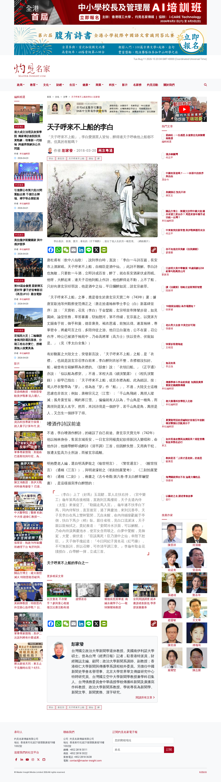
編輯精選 (191, 144)
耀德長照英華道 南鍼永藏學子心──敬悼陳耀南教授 (116, 598)
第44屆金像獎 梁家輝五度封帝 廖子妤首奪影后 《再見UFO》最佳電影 (28, 290)
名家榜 (137, 85)
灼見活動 (152, 85)
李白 (51, 158)
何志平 (189, 157)
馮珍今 (189, 182)
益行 (188, 502)
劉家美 (189, 277)
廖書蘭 (189, 255)
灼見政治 (19, 235)
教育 (33, 85)
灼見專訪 (19, 127)
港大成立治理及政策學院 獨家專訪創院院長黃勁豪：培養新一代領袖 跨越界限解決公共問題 (28, 140)
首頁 (49, 97)
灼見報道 (19, 185)
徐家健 (189, 312)
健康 (85, 85)
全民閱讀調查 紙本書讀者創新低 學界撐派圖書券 (145, 598)
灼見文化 (19, 280)
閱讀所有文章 (145, 697)
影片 (125, 85)
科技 (111, 85)
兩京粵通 (105, 150)
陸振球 (189, 293)
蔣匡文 (189, 198)
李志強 (189, 366)
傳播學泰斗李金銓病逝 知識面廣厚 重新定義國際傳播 (195, 385)
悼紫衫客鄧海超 (194, 344)
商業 (98, 85)
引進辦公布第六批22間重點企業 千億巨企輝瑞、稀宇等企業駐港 (28, 194)
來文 (188, 448)
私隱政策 (203, 772)
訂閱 (169, 749)
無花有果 (191, 363)
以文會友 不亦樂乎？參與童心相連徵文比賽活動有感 (59, 598)
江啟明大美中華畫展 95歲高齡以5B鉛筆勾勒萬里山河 (195, 271)
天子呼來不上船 (76, 158)
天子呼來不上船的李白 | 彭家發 (85, 97)
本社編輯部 (25, 153)
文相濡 (189, 347)
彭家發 (67, 150)
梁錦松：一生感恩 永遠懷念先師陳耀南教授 (194, 138)
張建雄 (189, 331)
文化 (46, 85)
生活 (72, 85)
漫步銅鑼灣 (192, 154)
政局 (19, 85)
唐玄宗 (61, 158)
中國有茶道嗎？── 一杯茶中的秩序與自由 (195, 176)
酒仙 (91, 158)
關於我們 (169, 85)
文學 (65, 97)
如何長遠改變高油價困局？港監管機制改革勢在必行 (195, 442)
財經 (59, 85)
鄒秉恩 (189, 464)
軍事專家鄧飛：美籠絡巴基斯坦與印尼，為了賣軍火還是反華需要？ (28, 456)
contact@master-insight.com (86, 760)
